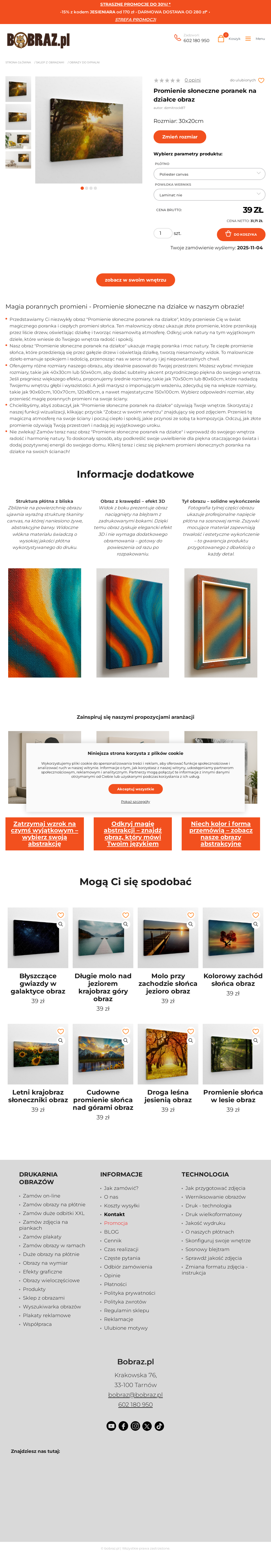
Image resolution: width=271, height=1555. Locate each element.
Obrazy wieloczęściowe (51, 1281)
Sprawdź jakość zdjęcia (213, 1258)
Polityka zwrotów (125, 1302)
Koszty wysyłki (122, 1206)
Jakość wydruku (205, 1223)
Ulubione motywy (126, 1328)
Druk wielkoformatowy (213, 1214)
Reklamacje (118, 1319)
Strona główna (18, 62)
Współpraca (37, 1324)
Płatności (115, 1284)
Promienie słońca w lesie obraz (233, 1096)
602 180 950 (197, 38)
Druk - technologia (208, 1206)
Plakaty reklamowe (47, 1315)
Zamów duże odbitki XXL (54, 1213)
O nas (111, 1197)
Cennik (113, 1241)
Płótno (162, 164)
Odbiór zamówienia (128, 1267)
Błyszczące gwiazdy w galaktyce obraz (38, 983)
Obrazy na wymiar (45, 1263)
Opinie (112, 1276)
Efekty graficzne (42, 1272)
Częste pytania (122, 1258)
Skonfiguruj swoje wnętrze (218, 1241)
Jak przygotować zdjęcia (215, 1188)
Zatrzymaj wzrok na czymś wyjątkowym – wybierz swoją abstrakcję (44, 833)
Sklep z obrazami (50, 62)
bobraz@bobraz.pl (135, 1395)
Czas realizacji (121, 1249)
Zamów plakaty (42, 1237)
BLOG (111, 1232)
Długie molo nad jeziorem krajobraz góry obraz (103, 987)
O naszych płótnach (209, 1232)
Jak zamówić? (121, 1188)
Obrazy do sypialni (84, 62)
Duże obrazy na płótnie (51, 1254)
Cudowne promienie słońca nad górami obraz (103, 1099)
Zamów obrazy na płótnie (54, 1205)
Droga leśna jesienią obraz (168, 1096)
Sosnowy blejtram (207, 1249)
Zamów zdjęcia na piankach (43, 1225)
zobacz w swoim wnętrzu (135, 280)
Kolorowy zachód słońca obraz (233, 980)
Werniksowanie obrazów (215, 1197)
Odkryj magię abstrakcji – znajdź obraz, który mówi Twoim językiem (133, 833)
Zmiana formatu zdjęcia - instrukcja (215, 1270)
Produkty (34, 1289)
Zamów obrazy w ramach (54, 1246)
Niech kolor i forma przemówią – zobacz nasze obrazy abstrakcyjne (221, 833)
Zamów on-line (41, 1196)
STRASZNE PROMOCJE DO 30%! (134, 4)
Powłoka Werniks (173, 185)
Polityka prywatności (129, 1293)
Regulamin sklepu (126, 1311)
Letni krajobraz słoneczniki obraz (38, 1096)
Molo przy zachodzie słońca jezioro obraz (168, 983)
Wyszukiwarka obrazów (52, 1307)
